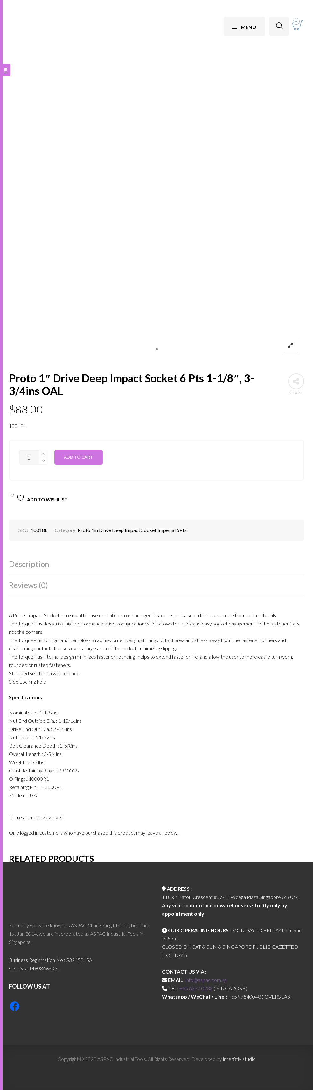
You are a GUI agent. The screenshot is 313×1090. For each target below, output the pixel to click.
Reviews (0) (28, 585)
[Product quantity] (28, 457)
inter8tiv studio (239, 1059)
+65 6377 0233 (196, 988)
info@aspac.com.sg (205, 980)
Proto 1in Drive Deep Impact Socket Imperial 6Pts (132, 530)
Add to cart (78, 457)
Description (29, 564)
